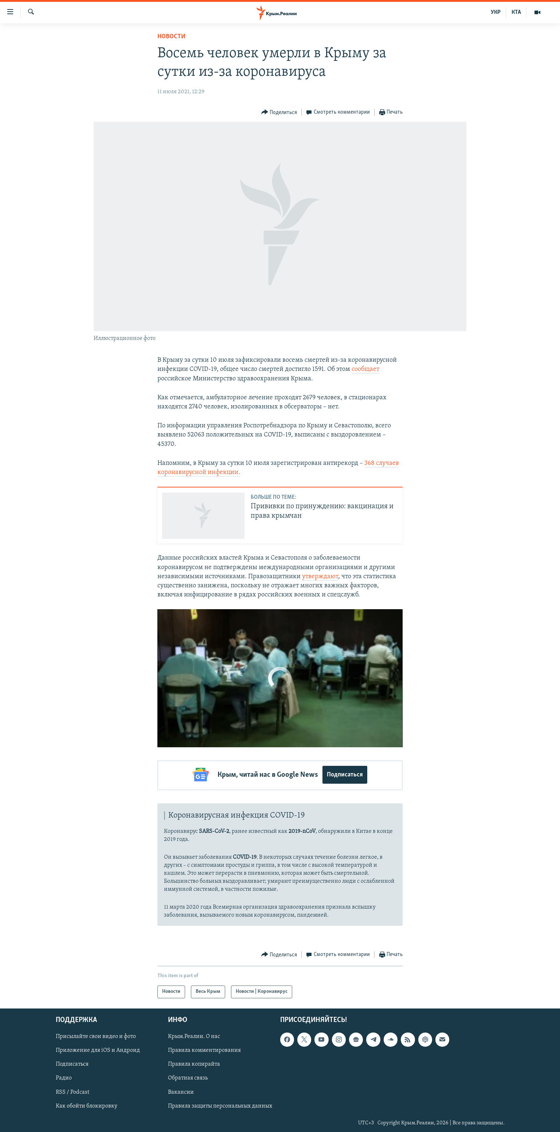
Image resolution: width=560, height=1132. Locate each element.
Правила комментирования (204, 1049)
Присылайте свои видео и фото (96, 1035)
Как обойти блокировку (86, 1105)
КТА (516, 12)
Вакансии (181, 1091)
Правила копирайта (194, 1063)
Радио (64, 1077)
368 (369, 463)
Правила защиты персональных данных (220, 1105)
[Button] (279, 112)
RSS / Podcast (72, 1091)
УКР (496, 12)
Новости (171, 36)
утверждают (320, 576)
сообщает (365, 369)
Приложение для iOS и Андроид (98, 1049)
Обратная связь (188, 1077)
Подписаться (345, 774)
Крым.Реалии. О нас (194, 1035)
